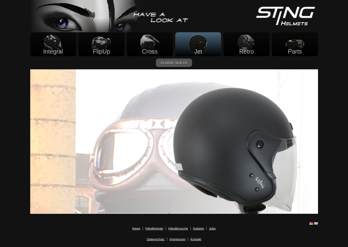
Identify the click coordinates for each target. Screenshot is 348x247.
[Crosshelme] (150, 44)
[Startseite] (285, 24)
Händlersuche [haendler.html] (178, 228)
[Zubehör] (295, 44)
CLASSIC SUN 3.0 (174, 63)
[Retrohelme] (247, 44)
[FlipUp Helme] (101, 44)
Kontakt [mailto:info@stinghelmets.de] (195, 239)
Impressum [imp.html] (177, 239)
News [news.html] (136, 228)
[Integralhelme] (53, 44)
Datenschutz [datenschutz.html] (156, 239)
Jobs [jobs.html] (212, 228)
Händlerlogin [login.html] (154, 228)
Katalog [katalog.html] (198, 228)
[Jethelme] (198, 44)
